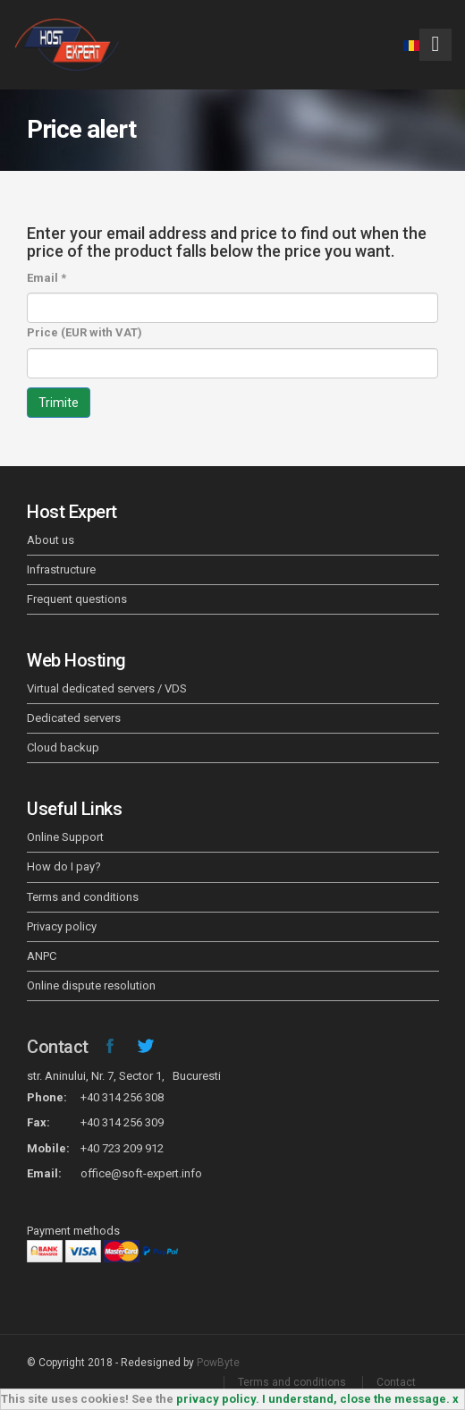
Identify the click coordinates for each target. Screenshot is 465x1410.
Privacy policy (62, 926)
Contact (58, 1047)
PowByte (218, 1362)
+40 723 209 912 (122, 1148)
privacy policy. (217, 1399)
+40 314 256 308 (122, 1097)
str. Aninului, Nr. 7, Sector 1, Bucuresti (124, 1076)
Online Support (65, 837)
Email (46, 278)
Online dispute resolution (91, 985)
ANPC (41, 956)
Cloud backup (63, 747)
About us (50, 540)
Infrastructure (61, 569)
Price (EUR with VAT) (84, 332)
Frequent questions (77, 599)
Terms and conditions (83, 897)
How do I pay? (64, 866)
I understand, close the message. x (360, 1399)
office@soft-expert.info (141, 1173)
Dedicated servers (74, 718)
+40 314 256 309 (122, 1122)
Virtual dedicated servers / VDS (107, 688)
